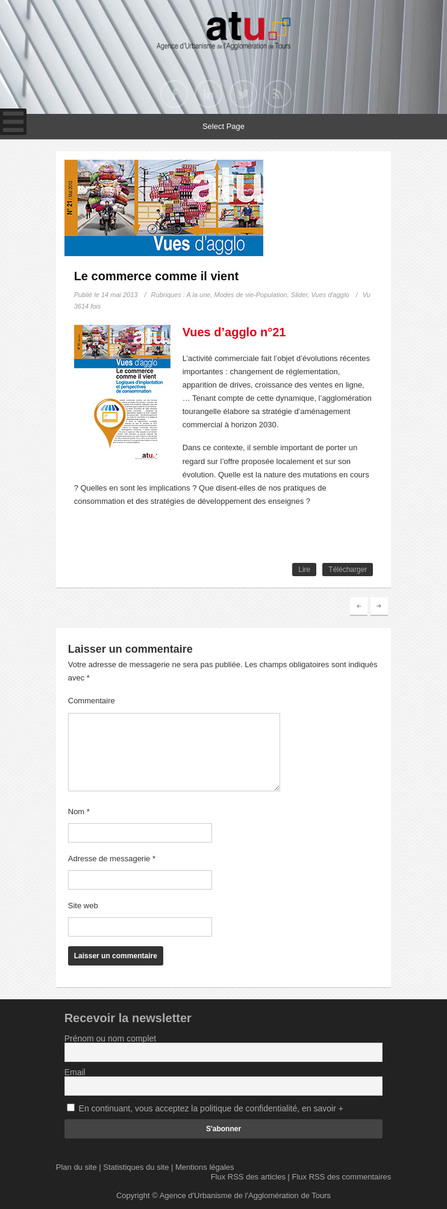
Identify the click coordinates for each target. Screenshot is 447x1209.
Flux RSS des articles (248, 1176)
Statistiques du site (136, 1167)
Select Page (223, 126)
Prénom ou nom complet (110, 1038)
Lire (304, 569)
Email (75, 1072)
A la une (199, 294)
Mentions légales (204, 1167)
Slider (299, 294)
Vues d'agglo (330, 294)
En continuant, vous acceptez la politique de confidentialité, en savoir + (211, 1108)
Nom (79, 811)
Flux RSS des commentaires (342, 1176)
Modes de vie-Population (250, 294)
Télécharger (347, 569)
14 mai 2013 (119, 294)
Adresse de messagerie (111, 858)
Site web (83, 905)
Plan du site (76, 1167)
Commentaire (91, 700)
